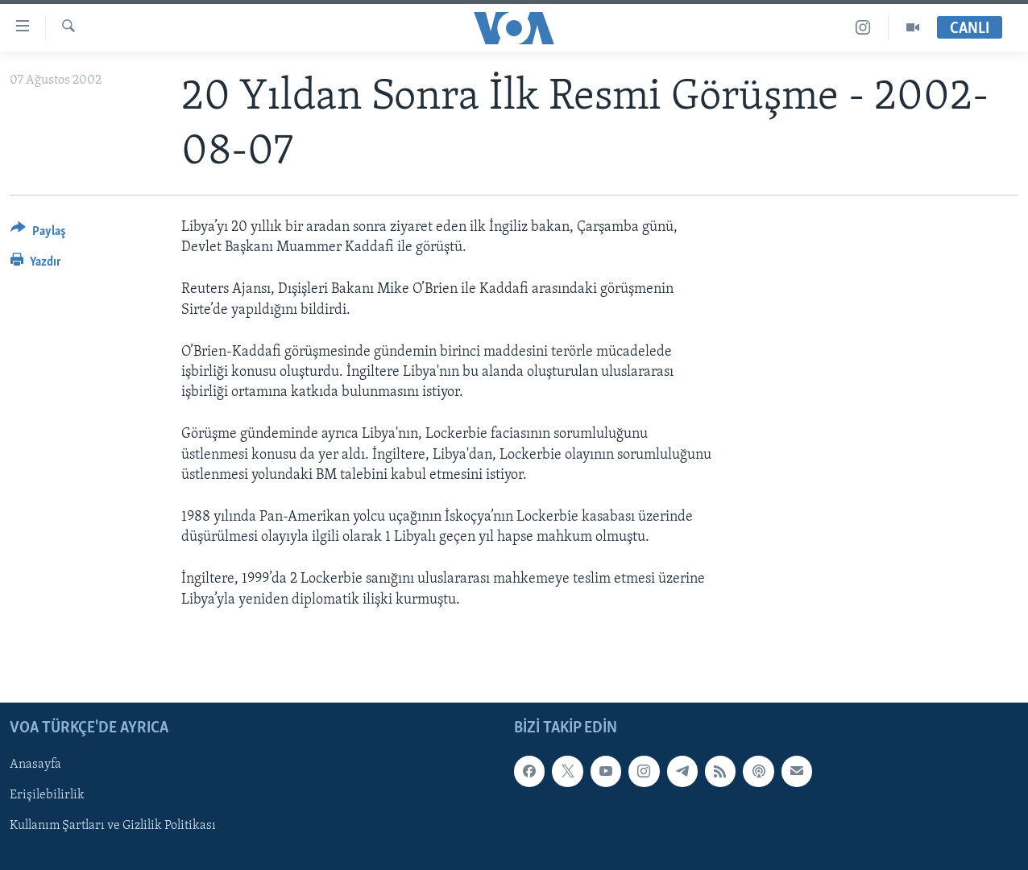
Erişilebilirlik (47, 795)
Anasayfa (35, 764)
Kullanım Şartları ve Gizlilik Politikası (113, 825)
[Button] (38, 233)
